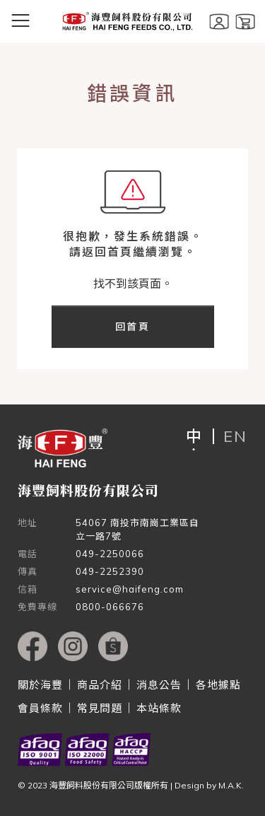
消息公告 (159, 685)
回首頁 (132, 326)
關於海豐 (40, 685)
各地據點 (218, 685)
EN (235, 436)
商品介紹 (99, 685)
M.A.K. (231, 785)
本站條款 (159, 708)
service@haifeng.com (130, 589)
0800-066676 (110, 606)
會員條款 (40, 708)
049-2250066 (110, 553)
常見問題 (99, 708)
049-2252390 (110, 571)
